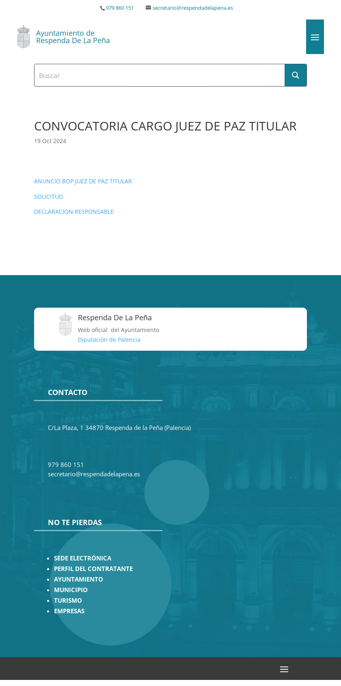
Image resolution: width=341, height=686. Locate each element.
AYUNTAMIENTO (78, 579)
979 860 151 (120, 7)
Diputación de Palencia (109, 339)
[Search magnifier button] (295, 75)
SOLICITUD (48, 196)
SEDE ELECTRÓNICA (82, 558)
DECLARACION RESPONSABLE (74, 211)
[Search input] (160, 75)
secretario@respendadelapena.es (193, 7)
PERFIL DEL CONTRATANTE (93, 568)
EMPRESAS (69, 611)
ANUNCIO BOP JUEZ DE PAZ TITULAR (83, 181)
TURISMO (68, 600)
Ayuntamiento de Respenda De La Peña (73, 36)
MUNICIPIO (71, 590)
